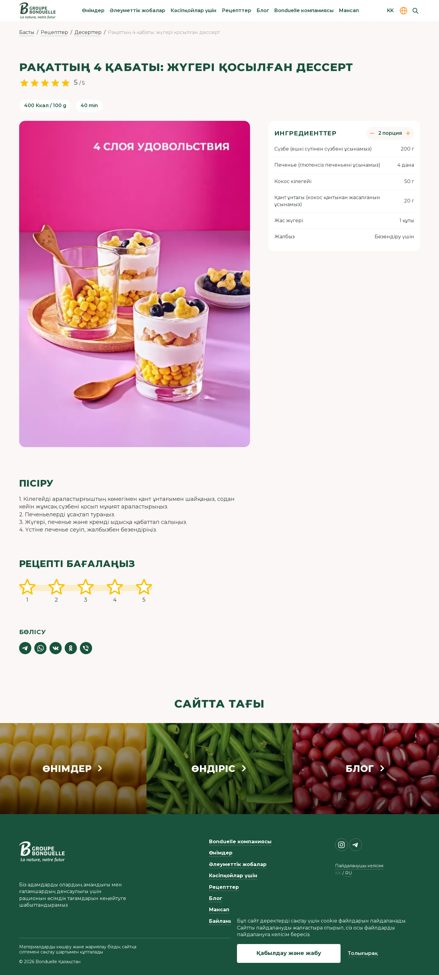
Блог (262, 10)
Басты (26, 32)
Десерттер (87, 32)
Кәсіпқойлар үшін (193, 10)
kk (338, 873)
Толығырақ (363, 953)
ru (348, 873)
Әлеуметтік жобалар (137, 10)
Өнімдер (93, 10)
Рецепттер (236, 10)
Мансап (349, 10)
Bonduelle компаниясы (304, 10)
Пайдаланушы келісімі (359, 865)
